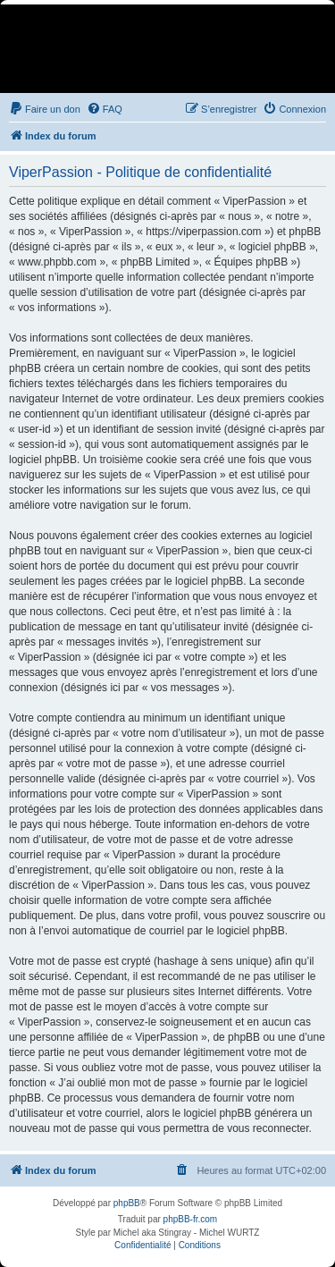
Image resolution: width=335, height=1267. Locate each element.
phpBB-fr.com (190, 1219)
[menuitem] (44, 109)
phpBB (126, 1203)
